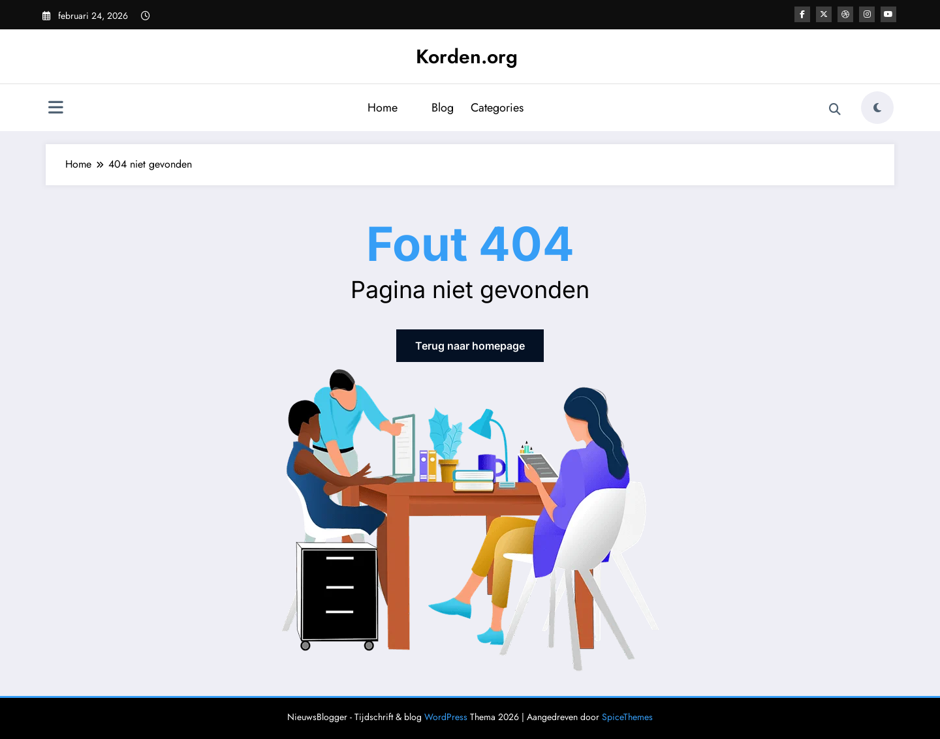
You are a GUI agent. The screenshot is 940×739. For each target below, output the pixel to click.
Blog (442, 107)
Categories (497, 107)
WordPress (445, 716)
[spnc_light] (877, 107)
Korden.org (467, 56)
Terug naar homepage (470, 345)
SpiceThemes (627, 716)
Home (383, 107)
